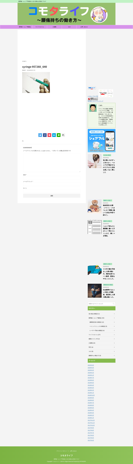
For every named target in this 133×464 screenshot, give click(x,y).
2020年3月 (91, 370)
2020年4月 (91, 367)
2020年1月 (91, 375)
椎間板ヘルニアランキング (95, 101)
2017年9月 (91, 428)
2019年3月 (91, 387)
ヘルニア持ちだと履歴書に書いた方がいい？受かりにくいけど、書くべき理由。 (109, 231)
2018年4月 (91, 410)
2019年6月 (91, 380)
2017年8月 (91, 430)
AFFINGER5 (83, 461)
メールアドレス (28, 181)
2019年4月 (91, 385)
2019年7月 (91, 377)
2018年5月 (91, 408)
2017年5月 (91, 438)
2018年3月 (91, 413)
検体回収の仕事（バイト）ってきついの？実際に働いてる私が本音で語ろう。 (109, 210)
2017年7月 (91, 433)
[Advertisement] (51, 46)
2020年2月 (91, 372)
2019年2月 (91, 390)
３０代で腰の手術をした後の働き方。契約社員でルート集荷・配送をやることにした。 (109, 273)
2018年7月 (91, 403)
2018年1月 (91, 418)
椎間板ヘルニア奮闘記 (25, 27)
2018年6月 (91, 405)
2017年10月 (91, 425)
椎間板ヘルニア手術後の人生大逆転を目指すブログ (66, 459)
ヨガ (69, 27)
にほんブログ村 (93, 96)
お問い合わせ (84, 27)
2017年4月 (91, 440)
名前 (25, 175)
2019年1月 (91, 392)
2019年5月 (91, 382)
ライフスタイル (39, 27)
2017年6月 (91, 435)
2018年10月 (91, 395)
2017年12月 (91, 420)
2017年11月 (91, 423)
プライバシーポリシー (62, 451)
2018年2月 (91, 415)
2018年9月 (91, 397)
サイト (25, 188)
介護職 (54, 27)
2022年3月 (91, 365)
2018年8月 (91, 400)
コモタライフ (66, 455)
